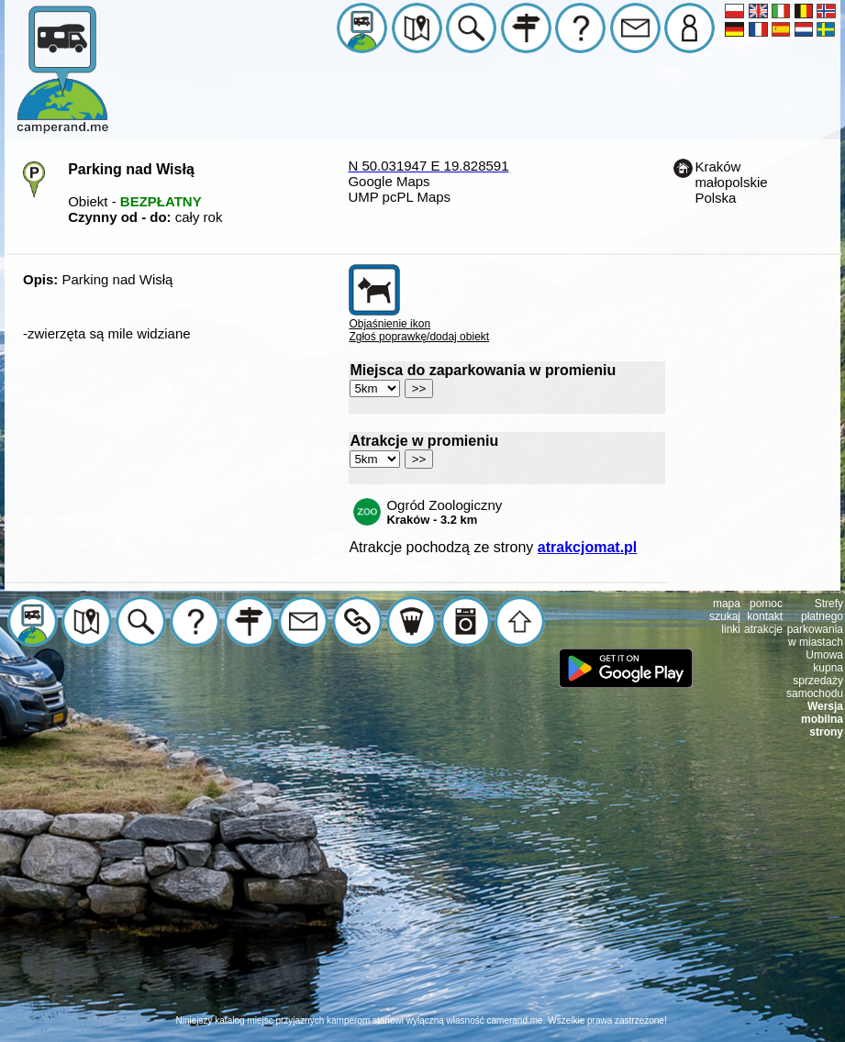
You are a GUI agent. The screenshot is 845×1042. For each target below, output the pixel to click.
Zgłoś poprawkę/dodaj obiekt (419, 336)
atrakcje (763, 629)
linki (730, 629)
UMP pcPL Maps (399, 197)
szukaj (724, 616)
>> (419, 388)
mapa (726, 603)
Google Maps (388, 181)
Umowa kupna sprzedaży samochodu (814, 674)
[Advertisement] (422, 886)
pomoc (766, 603)
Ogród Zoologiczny (444, 512)
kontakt (765, 616)
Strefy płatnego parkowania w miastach (815, 622)
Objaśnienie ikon (389, 323)
